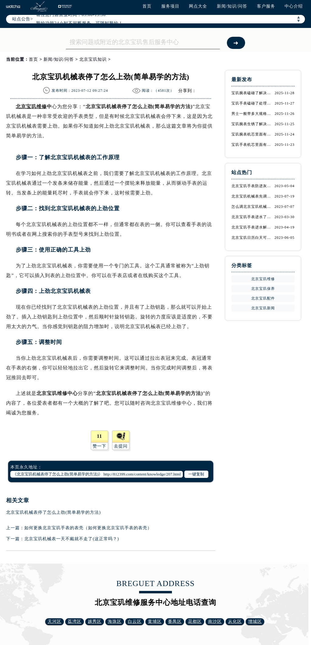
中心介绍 (294, 6)
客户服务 (266, 6)
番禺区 (175, 621)
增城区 (255, 621)
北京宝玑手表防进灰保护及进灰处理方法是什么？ (252, 186)
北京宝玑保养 (263, 288)
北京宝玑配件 (263, 298)
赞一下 (99, 446)
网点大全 (198, 6)
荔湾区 (74, 621)
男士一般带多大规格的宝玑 (252, 114)
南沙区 (215, 621)
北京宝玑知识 (93, 59)
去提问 (121, 446)
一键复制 (196, 474)
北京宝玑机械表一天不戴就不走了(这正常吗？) (71, 539)
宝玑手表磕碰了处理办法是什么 (252, 103)
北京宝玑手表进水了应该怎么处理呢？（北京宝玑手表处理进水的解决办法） (252, 217)
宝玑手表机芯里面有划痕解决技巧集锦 (252, 144)
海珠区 (114, 621)
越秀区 (94, 621)
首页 (147, 6)
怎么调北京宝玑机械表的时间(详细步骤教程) (252, 206)
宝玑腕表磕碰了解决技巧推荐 (252, 93)
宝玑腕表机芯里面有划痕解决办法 (252, 134)
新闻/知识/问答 (232, 6)
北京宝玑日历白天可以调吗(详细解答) (252, 237)
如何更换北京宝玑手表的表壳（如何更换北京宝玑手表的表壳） (88, 528)
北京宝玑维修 (31, 106)
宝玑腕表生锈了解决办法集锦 (252, 124)
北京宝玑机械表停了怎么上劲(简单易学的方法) (53, 512)
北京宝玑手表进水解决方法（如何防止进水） (252, 227)
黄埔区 (155, 621)
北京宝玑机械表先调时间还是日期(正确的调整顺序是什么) (252, 196)
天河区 (54, 621)
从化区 (235, 621)
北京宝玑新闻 (263, 308)
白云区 (135, 621)
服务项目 (170, 6)
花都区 (195, 621)
